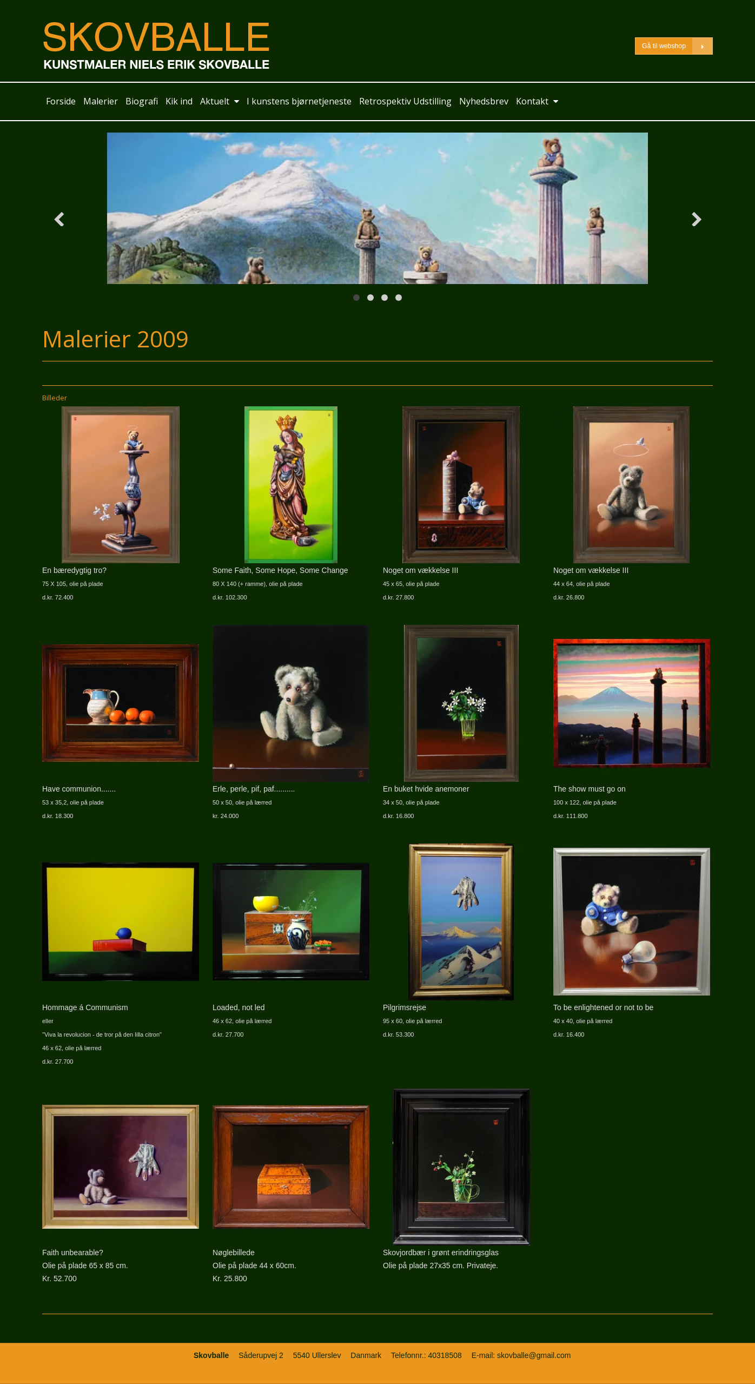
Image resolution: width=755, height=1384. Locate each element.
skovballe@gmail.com (534, 1355)
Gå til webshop (677, 46)
